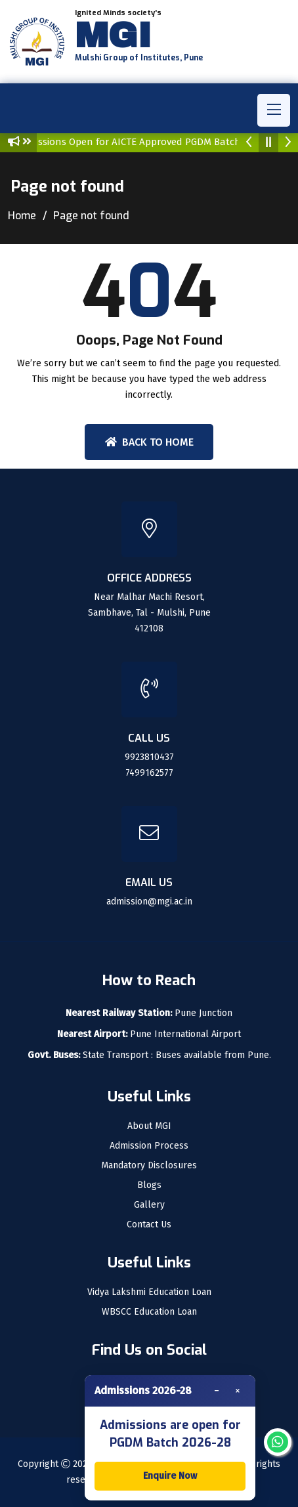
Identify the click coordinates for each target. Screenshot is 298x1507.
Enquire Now (170, 1475)
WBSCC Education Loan (149, 1312)
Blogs (149, 1185)
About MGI (149, 1126)
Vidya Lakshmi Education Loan (149, 1292)
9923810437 (149, 757)
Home (22, 216)
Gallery (149, 1205)
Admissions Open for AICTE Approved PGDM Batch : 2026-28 (154, 142)
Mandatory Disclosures (149, 1165)
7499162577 (149, 772)
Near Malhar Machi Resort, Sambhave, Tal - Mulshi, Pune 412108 (149, 612)
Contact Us (149, 1224)
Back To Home (149, 442)
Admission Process (149, 1146)
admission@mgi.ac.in (149, 901)
